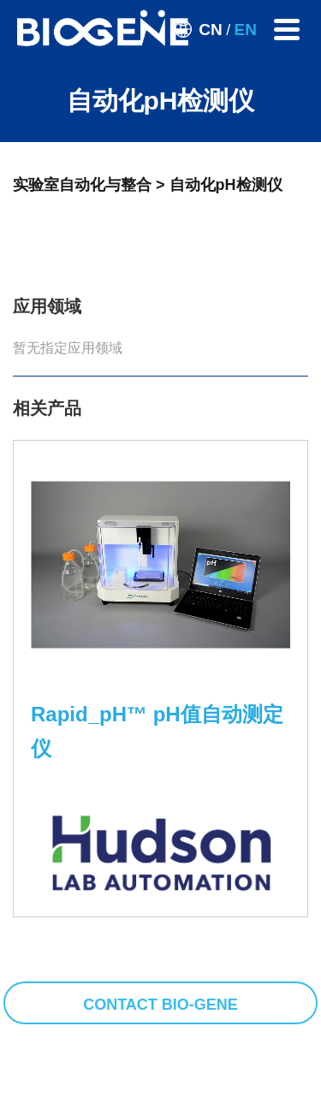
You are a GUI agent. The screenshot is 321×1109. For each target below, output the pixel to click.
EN (246, 30)
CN (210, 30)
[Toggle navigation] (286, 29)
